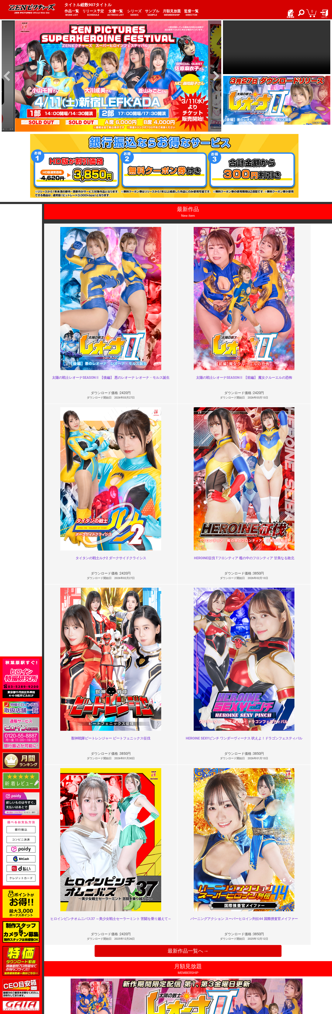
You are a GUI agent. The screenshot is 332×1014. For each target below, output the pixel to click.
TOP (62, 970)
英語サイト (175, 983)
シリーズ (134, 13)
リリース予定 (93, 13)
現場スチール (68, 988)
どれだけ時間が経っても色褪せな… (130, 884)
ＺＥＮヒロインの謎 (118, 807)
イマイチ (254, 884)
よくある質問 (177, 974)
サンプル (152, 13)
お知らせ (174, 970)
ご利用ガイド (68, 974)
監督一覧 (191, 13)
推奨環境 (65, 979)
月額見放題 (172, 13)
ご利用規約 (121, 970)
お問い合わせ (177, 979)
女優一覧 (115, 13)
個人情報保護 (123, 979)
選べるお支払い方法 (72, 983)
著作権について (124, 983)
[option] (111, 76)
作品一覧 (71, 13)
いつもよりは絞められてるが (269, 807)
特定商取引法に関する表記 (131, 974)
